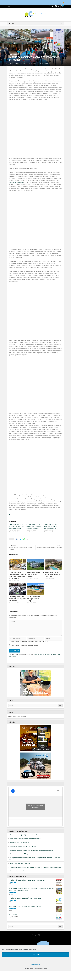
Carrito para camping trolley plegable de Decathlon (49, 458)
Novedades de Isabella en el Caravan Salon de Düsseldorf (35, 486)
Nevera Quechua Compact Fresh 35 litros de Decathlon (22, 459)
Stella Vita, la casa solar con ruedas (20, 775)
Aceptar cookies (36, 954)
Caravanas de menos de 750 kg (19, 765)
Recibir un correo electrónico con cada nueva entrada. (24, 557)
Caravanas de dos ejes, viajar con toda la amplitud (24, 746)
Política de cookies (28, 968)
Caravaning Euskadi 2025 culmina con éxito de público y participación (17, 510)
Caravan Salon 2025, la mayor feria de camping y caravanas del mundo (16, 438)
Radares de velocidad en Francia (19, 754)
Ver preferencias (35, 965)
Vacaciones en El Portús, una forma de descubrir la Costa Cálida (52, 486)
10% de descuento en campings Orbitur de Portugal (33, 510)
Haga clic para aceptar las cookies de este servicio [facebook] (35, 718)
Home (11, 54)
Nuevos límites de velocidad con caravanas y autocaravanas (27, 782)
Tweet (10, 426)
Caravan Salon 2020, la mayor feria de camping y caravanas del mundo (34, 438)
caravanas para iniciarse (16, 164)
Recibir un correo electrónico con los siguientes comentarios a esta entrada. (30, 553)
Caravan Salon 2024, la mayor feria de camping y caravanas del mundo (51, 438)
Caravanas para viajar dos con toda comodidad (23, 758)
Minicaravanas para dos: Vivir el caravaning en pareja (25, 750)
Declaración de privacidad (40, 968)
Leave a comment (43, 63)
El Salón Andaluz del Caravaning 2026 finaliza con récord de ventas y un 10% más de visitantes (17, 487)
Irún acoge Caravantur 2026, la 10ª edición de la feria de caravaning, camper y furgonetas (35, 779)
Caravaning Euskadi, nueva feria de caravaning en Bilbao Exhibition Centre (31, 761)
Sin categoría (16, 54)
